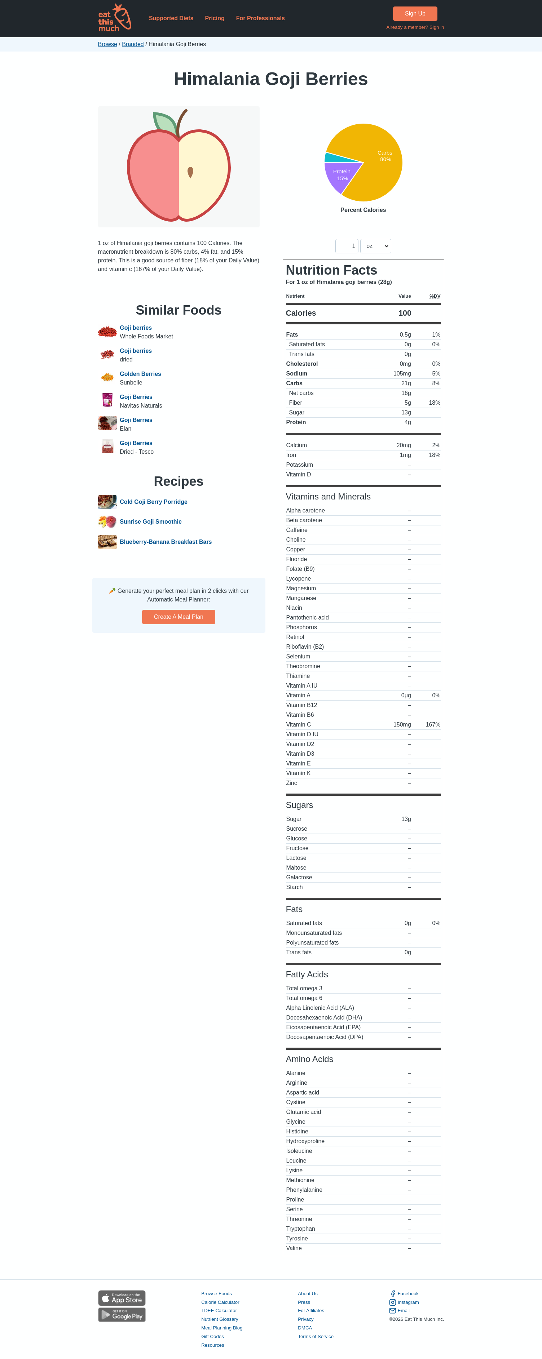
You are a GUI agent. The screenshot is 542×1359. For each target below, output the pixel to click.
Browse (107, 44)
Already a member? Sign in (415, 27)
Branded (133, 44)
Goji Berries (136, 397)
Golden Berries (140, 374)
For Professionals (260, 18)
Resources (212, 1345)
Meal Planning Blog (221, 1328)
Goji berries (136, 328)
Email (399, 1310)
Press (304, 1302)
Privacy (306, 1319)
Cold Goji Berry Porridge (154, 502)
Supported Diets (171, 18)
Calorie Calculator (220, 1302)
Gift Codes (212, 1336)
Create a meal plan (178, 617)
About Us (308, 1293)
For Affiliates (311, 1310)
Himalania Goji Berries (271, 78)
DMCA (305, 1328)
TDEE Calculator (219, 1310)
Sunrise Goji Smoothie (151, 522)
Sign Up (415, 13)
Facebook (404, 1293)
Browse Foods (216, 1293)
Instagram (404, 1302)
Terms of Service (316, 1336)
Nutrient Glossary (219, 1319)
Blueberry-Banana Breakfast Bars (166, 542)
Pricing (214, 18)
